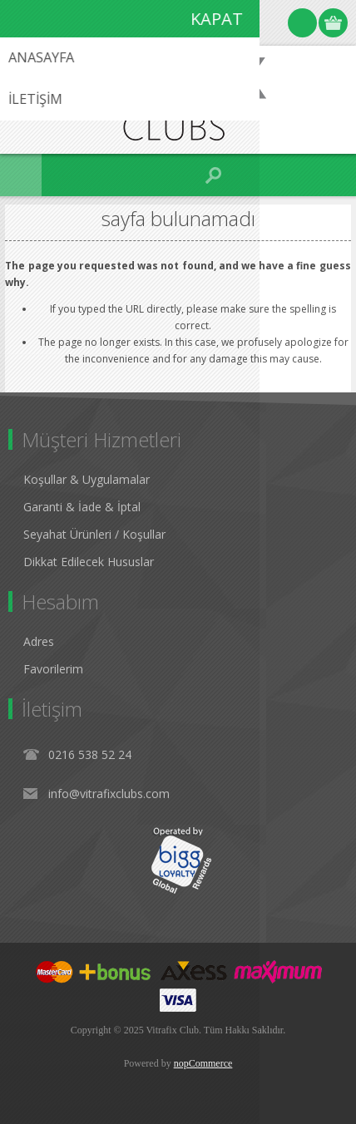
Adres (38, 641)
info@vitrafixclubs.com (109, 793)
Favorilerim (53, 669)
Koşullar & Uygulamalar (86, 479)
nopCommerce (203, 1063)
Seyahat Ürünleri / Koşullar (94, 534)
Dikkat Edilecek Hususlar (88, 561)
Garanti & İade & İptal (82, 507)
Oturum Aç (302, 22)
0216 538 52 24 (89, 754)
